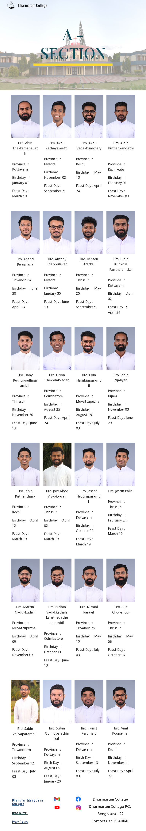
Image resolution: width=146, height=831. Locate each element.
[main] (73, 45)
